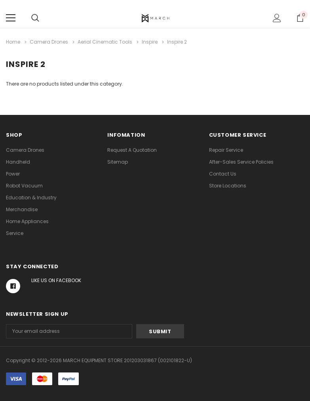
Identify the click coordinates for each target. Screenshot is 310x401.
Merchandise (22, 209)
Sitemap (117, 161)
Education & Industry (31, 197)
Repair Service (226, 150)
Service (14, 233)
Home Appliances (27, 221)
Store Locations (227, 185)
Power (13, 173)
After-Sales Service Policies (241, 161)
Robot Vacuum (24, 185)
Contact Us (222, 173)
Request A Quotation (132, 150)
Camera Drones (25, 150)
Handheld (18, 161)
